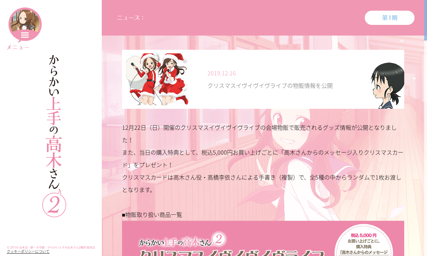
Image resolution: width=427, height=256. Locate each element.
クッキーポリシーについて (28, 251)
